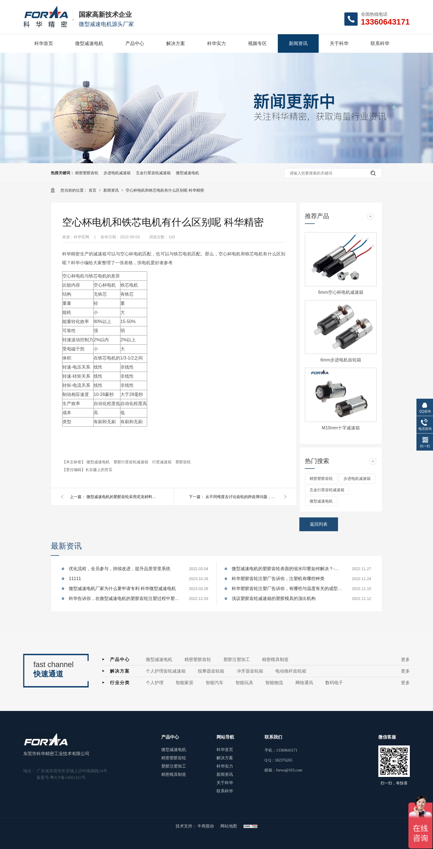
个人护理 (154, 682)
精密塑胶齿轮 (86, 173)
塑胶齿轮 (183, 462)
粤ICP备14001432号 (67, 777)
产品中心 (134, 43)
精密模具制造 (275, 659)
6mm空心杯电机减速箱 (340, 292)
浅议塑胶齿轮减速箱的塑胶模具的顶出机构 (274, 598)
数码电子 (334, 682)
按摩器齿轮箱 (211, 671)
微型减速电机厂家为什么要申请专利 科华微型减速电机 (122, 588)
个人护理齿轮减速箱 (166, 671)
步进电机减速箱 (117, 173)
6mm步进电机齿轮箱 (340, 360)
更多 (405, 659)
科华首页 (43, 43)
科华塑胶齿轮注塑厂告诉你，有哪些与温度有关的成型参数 (287, 588)
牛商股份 (206, 826)
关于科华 (339, 43)
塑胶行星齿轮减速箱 (131, 462)
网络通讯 (304, 682)
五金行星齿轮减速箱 (153, 173)
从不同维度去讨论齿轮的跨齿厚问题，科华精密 (241, 496)
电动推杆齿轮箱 (290, 671)
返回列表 (319, 524)
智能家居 (184, 682)
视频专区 (257, 43)
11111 (75, 578)
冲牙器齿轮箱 (250, 671)
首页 (93, 190)
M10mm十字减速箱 (341, 427)
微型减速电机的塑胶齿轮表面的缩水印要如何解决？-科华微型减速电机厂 (287, 568)
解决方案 (175, 43)
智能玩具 (244, 682)
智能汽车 (214, 682)
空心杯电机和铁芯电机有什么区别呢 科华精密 (165, 190)
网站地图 (228, 826)
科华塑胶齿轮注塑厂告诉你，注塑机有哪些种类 (278, 578)
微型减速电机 (89, 43)
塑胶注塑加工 (236, 659)
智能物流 (274, 682)
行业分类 (120, 682)
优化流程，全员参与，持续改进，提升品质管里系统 (119, 568)
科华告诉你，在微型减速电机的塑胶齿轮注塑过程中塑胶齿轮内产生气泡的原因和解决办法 (124, 598)
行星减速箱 (162, 462)
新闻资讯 (298, 43)
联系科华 (380, 43)
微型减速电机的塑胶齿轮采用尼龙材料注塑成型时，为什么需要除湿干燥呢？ (122, 496)
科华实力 (216, 43)
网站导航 (225, 737)
